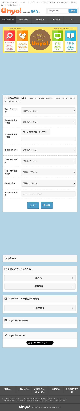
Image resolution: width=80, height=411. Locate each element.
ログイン (54, 278)
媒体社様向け (40, 20)
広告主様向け (56, 20)
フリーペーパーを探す (7, 20)
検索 (46, 205)
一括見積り (53, 308)
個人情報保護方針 (72, 390)
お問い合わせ (23, 389)
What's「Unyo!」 (24, 20)
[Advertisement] (41, 74)
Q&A (72, 20)
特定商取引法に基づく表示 (40, 390)
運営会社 (8, 389)
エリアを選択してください (35, 132)
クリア (33, 205)
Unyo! (11, 11)
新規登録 (54, 286)
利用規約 (56, 389)
